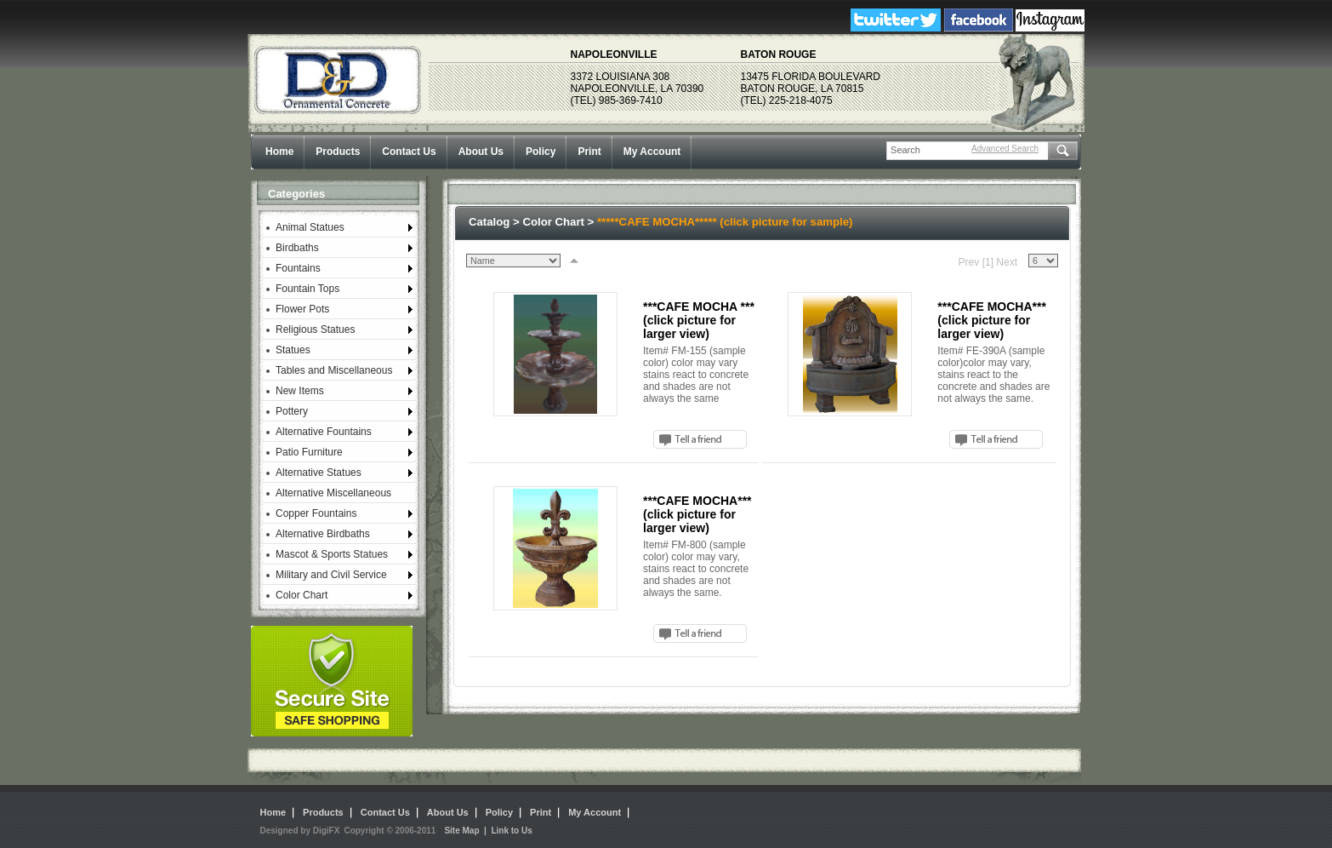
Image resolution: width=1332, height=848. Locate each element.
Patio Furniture (309, 452)
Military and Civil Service (331, 575)
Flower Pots (302, 309)
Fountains (298, 268)
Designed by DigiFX (300, 830)
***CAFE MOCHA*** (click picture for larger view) (991, 320)
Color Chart (301, 595)
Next (1006, 262)
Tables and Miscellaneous (334, 370)
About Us (481, 152)
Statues (293, 350)
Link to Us (511, 830)
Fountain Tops (307, 289)
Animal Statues (310, 227)
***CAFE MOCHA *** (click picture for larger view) (698, 320)
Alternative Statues (318, 472)
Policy (540, 152)
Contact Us (408, 152)
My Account (652, 152)
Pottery (292, 411)
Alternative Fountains (324, 432)
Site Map (461, 830)
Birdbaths (297, 248)
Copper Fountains (316, 513)
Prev (969, 262)
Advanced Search (1005, 148)
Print (589, 152)
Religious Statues (315, 329)
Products (338, 152)
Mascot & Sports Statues (332, 554)
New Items (300, 391)
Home (279, 152)
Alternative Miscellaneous (333, 493)
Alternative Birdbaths (323, 534)
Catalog (489, 221)
